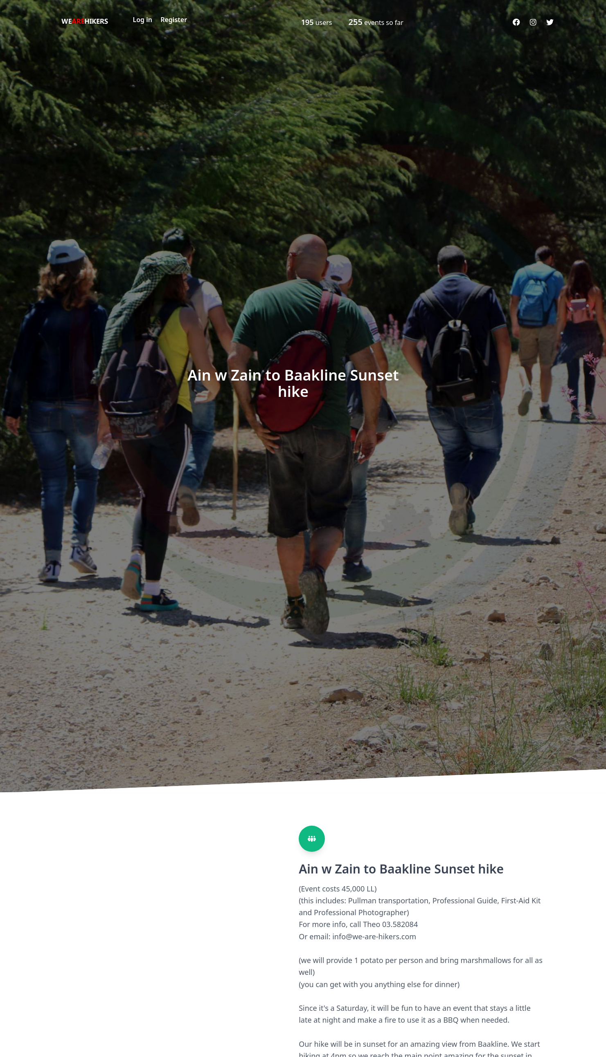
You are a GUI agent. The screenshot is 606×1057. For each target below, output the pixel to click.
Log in (143, 19)
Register (173, 19)
